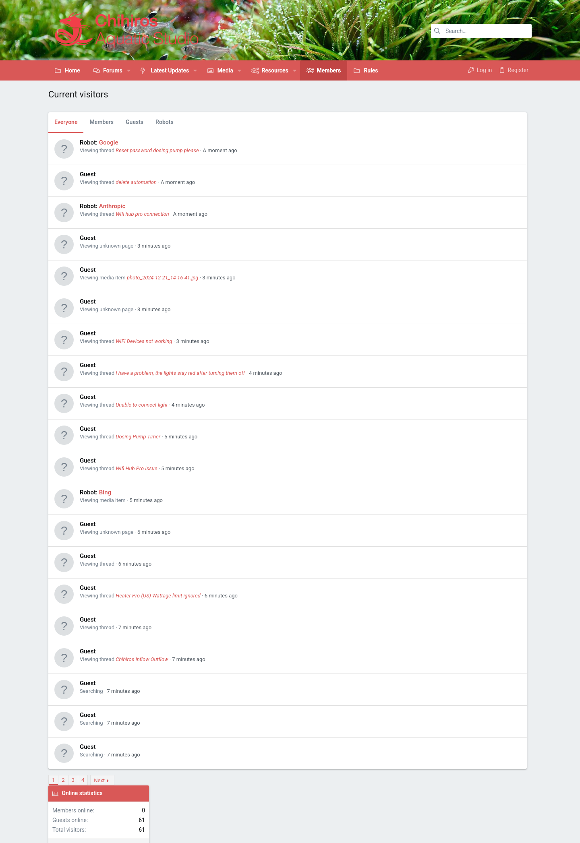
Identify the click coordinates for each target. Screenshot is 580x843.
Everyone (65, 122)
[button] (128, 70)
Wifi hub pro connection (142, 214)
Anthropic (112, 206)
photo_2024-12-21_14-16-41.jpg (162, 278)
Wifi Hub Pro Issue (136, 468)
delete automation (136, 182)
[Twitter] (515, 829)
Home (522, 805)
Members (101, 122)
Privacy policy (478, 805)
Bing (105, 492)
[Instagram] (489, 829)
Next (99, 780)
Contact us (401, 805)
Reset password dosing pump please (157, 150)
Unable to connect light (142, 405)
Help (504, 805)
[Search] (481, 31)
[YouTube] (528, 828)
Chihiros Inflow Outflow (142, 659)
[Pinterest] (502, 829)
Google (108, 142)
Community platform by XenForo (118, 829)
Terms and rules (438, 805)
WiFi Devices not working (144, 341)
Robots (164, 122)
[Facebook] (476, 829)
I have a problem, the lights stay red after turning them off (180, 373)
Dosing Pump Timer (138, 437)
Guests (134, 122)
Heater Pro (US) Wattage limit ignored (158, 596)
